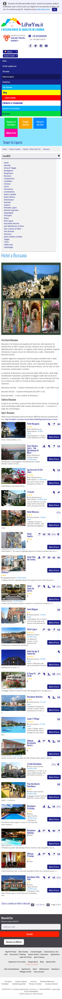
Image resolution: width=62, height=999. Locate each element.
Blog (42, 962)
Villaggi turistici (25, 972)
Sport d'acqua (39, 957)
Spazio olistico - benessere (38, 954)
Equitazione (55, 954)
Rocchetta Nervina (11, 223)
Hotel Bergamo (33, 423)
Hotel (35, 969)
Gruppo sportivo (25, 123)
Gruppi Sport (33, 962)
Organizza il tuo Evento (11, 123)
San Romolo (9, 231)
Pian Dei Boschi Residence (33, 785)
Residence (55, 969)
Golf (5, 954)
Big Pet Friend (11, 952)
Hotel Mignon (32, 609)
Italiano (10, 51)
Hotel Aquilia (30, 535)
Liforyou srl (28, 994)
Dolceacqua (9, 200)
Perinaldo (8, 215)
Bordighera (8, 171)
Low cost (33, 981)
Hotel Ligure (32, 629)
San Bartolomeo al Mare (14, 226)
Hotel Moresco (33, 511)
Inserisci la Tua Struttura (11, 108)
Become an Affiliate (14, 941)
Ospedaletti (8, 213)
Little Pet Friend (25, 957)
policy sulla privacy (43, 9)
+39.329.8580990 (38, 36)
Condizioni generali (18, 984)
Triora (6, 242)
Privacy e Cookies (35, 984)
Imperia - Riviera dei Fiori (32, 149)
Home (4, 60)
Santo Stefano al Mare (13, 237)
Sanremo (7, 234)
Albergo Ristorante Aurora (31, 743)
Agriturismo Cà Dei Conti (35, 471)
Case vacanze (39, 972)
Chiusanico (8, 189)
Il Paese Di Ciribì (31, 674)
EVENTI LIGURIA (32, 964)
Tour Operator (7, 87)
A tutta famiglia (36, 952)
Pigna (6, 218)
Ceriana (7, 184)
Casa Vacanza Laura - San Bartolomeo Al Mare (33, 449)
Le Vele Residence (34, 763)
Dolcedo (7, 202)
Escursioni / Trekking (18, 954)
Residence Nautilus (35, 696)
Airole (6, 163)
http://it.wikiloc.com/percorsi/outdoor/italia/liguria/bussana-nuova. (31, 419)
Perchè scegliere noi (9, 66)
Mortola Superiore (11, 210)
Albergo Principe (30, 855)
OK (54, 9)
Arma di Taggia (10, 168)
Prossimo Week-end (47, 981)
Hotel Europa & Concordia (33, 652)
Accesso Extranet (51, 984)
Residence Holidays (31, 831)
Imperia (7, 205)
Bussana (46, 149)
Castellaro (8, 181)
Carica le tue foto (40, 123)
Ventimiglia (8, 247)
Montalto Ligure (10, 208)
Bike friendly (23, 952)
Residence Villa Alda (33, 878)
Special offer (51, 962)
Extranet (6, 113)
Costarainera (9, 192)
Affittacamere (44, 969)
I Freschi (30, 491)
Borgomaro (8, 173)
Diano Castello (10, 194)
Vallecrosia (8, 245)
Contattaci (6, 81)
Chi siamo (6, 71)
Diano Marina (9, 197)
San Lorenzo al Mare (12, 229)
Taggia (6, 239)
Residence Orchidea (31, 807)
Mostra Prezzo (54, 436)
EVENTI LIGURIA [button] (10, 97)
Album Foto (11, 133)
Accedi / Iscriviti (10, 56)
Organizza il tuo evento (17, 962)
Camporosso (9, 178)
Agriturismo (25, 969)
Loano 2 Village (33, 718)
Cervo (6, 186)
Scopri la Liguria (8, 76)
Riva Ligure (8, 221)
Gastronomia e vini (51, 952)
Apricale (7, 165)
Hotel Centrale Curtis (30, 588)
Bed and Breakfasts (11, 969)
